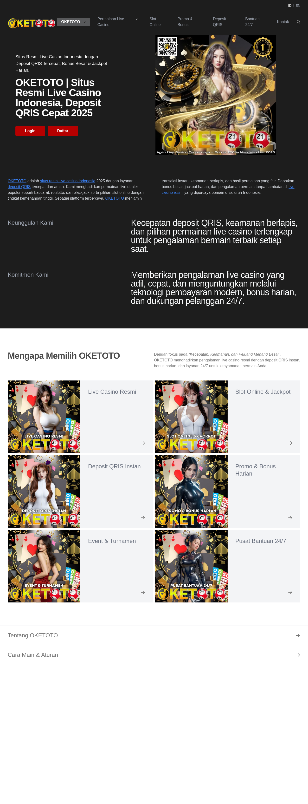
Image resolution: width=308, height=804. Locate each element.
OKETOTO (70, 22)
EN (298, 5)
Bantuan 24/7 (252, 22)
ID (290, 5)
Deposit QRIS (219, 22)
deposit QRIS (19, 187)
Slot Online (154, 22)
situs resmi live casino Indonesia (67, 181)
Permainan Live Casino (110, 22)
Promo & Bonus (185, 22)
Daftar (62, 131)
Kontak (283, 22)
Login (30, 131)
